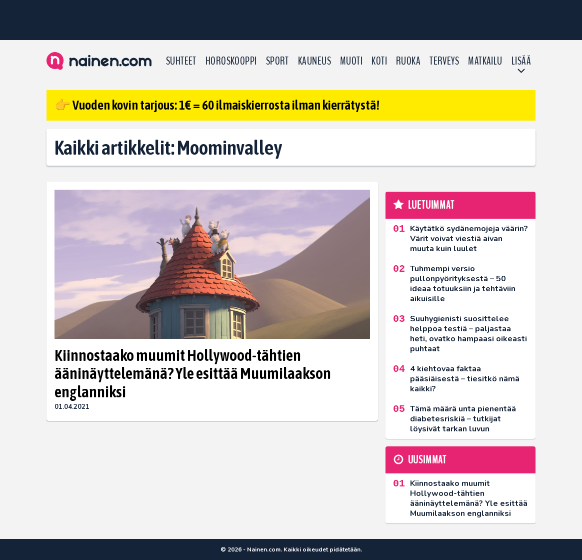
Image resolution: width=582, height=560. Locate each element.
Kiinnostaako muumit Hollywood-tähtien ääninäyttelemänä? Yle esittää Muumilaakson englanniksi (192, 373)
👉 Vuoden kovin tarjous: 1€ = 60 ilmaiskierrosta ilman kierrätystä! (217, 105)
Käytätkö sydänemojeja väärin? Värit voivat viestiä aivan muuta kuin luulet (469, 238)
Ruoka (408, 61)
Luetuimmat (431, 205)
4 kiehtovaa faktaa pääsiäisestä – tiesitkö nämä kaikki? (465, 378)
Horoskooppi (231, 61)
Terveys (444, 61)
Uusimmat (427, 459)
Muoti (351, 61)
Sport (277, 61)
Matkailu (485, 61)
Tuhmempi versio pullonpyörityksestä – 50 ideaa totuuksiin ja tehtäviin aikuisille (463, 283)
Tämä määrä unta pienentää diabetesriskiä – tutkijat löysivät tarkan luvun (463, 418)
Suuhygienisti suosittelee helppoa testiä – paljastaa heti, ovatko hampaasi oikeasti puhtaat (468, 333)
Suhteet (181, 61)
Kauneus (314, 61)
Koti (379, 61)
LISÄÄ (521, 61)
